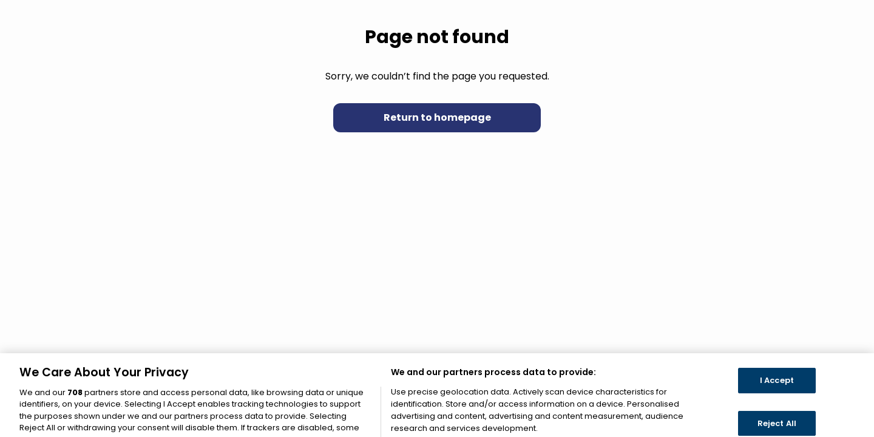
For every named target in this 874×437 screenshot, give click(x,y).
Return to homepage (437, 117)
